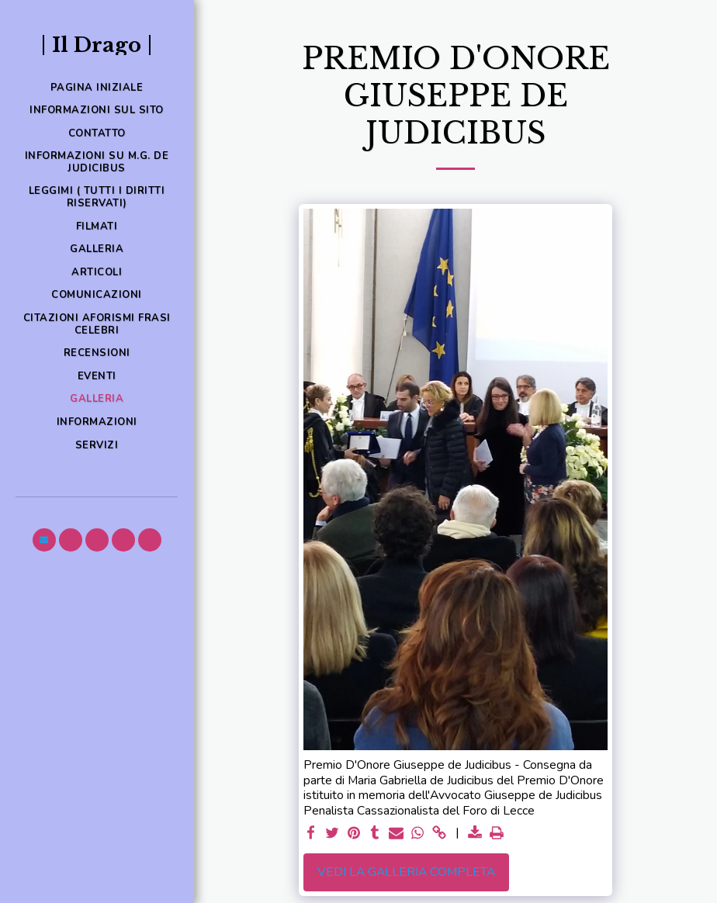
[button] (44, 540)
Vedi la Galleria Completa (406, 872)
